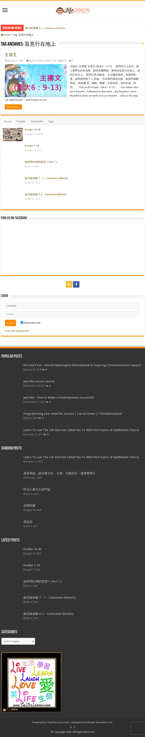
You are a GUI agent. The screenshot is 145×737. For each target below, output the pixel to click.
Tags (51, 121)
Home (6, 34)
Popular (21, 121)
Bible (31, 60)
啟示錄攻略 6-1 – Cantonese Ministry (45, 28)
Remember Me (31, 322)
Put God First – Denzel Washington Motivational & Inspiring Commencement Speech (82, 365)
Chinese (39, 60)
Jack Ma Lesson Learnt (38, 381)
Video (48, 60)
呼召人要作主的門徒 (36, 489)
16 (47, 434)
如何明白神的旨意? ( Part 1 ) (41, 161)
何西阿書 (29, 505)
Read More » (13, 107)
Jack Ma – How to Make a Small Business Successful (58, 397)
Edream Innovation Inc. (99, 722)
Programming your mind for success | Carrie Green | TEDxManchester (73, 413)
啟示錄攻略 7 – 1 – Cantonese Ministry (46, 178)
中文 (54, 60)
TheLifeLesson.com (58, 722)
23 (50, 386)
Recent (8, 121)
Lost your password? (17, 330)
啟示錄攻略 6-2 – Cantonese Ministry (46, 194)
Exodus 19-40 (32, 129)
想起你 (27, 522)
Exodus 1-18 (32, 145)
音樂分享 (62, 60)
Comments (37, 121)
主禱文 (11, 54)
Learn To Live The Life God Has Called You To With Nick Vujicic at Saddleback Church (81, 430)
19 (50, 402)
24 (46, 369)
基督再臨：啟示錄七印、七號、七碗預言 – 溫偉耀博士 (59, 473)
